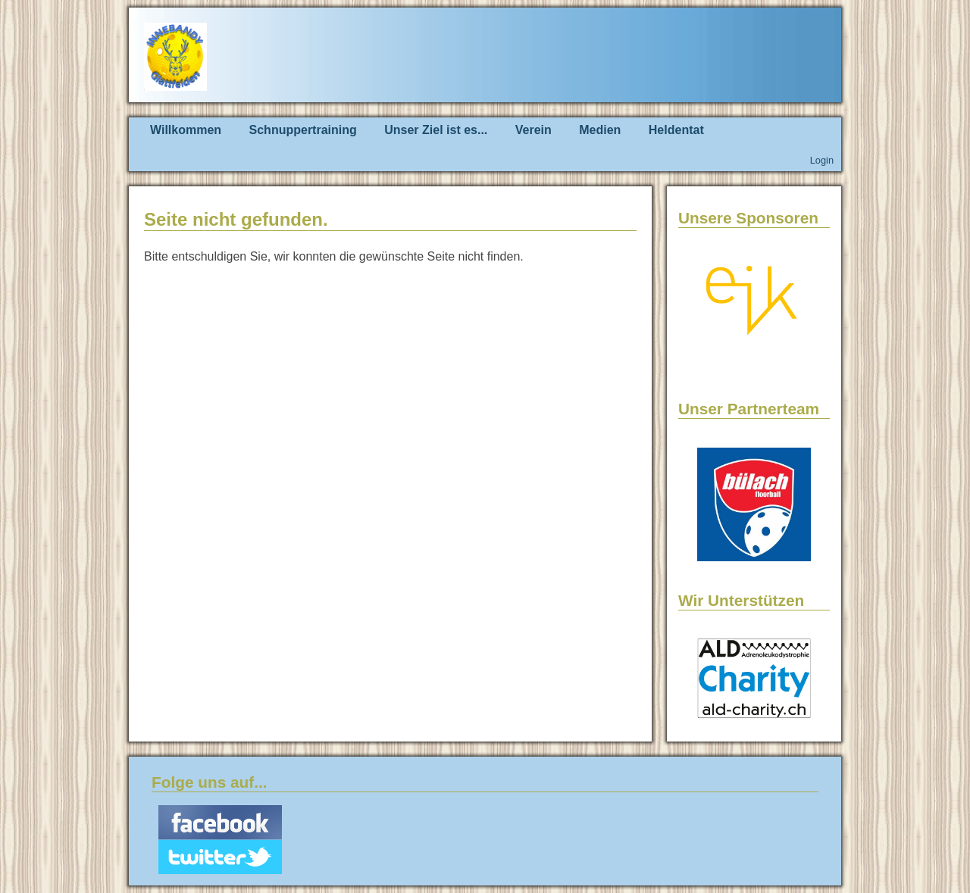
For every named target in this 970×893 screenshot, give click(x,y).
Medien (600, 129)
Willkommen (185, 129)
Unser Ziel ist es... (435, 129)
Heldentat (676, 129)
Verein (533, 129)
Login (822, 160)
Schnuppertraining (303, 129)
